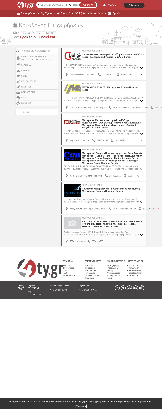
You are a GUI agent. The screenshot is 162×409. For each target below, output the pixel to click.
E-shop (110, 270)
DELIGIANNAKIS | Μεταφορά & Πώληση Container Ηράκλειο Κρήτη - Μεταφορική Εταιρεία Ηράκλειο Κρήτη (113, 55)
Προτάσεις (90, 267)
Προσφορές (90, 270)
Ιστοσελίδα (112, 267)
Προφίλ (66, 265)
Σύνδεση (112, 5)
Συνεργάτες (68, 267)
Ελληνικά (134, 5)
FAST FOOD (26, 87)
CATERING (25, 70)
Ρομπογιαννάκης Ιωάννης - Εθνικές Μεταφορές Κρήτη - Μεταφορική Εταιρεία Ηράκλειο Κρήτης (111, 189)
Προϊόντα (117, 13)
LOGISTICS (26, 103)
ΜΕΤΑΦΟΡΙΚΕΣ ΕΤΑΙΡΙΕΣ (93, 51)
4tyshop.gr (133, 265)
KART (23, 98)
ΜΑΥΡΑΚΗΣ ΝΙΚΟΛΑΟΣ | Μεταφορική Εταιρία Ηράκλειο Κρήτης (110, 88)
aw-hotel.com (135, 270)
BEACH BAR (26, 65)
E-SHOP (24, 76)
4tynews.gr (134, 267)
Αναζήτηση (88, 5)
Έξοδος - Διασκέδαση (91, 13)
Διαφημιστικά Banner (113, 276)
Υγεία (48, 13)
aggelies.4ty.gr (135, 272)
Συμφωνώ (81, 406)
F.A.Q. (65, 272)
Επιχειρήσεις (28, 13)
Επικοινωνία (69, 275)
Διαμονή (65, 13)
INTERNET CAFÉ (28, 92)
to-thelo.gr (133, 275)
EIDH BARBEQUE (28, 81)
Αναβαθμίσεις (113, 272)
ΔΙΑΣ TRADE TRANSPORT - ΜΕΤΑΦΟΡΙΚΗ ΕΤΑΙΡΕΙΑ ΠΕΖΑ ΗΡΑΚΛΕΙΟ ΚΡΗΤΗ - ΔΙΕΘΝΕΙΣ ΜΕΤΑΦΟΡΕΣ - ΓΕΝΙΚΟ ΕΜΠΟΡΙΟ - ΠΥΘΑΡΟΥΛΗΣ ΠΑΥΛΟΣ (112, 223)
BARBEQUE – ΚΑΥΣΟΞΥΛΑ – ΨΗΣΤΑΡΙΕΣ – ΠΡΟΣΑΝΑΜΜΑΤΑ (35, 58)
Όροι (65, 270)
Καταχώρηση (113, 265)
